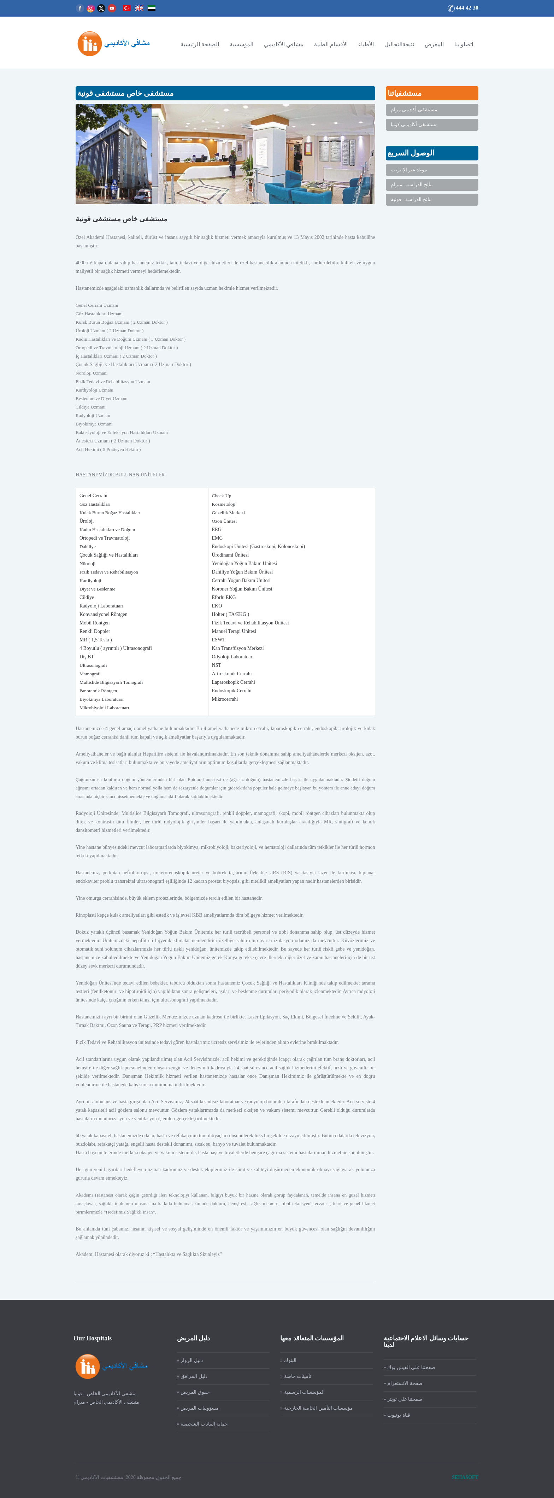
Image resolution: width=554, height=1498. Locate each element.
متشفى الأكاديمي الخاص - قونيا (100, 1393)
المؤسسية (241, 44)
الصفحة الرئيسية (200, 44)
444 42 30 (467, 8)
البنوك (285, 1360)
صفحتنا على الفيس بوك (407, 1367)
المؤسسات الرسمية (299, 1392)
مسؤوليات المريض (195, 1408)
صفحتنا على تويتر (400, 1399)
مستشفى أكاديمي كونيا (414, 124)
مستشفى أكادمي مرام (414, 109)
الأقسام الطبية (331, 44)
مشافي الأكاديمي (283, 44)
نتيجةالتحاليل (399, 44)
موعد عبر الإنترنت (409, 169)
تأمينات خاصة (293, 1376)
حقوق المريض (190, 1392)
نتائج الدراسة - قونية (411, 199)
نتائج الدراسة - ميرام (412, 184)
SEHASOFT (465, 1473)
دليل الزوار (187, 1360)
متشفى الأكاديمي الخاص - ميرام (102, 1402)
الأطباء (366, 44)
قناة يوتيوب (394, 1415)
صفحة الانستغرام (400, 1383)
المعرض (434, 44)
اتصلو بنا (463, 44)
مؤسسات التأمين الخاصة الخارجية (314, 1408)
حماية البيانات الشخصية (199, 1424)
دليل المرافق (189, 1376)
